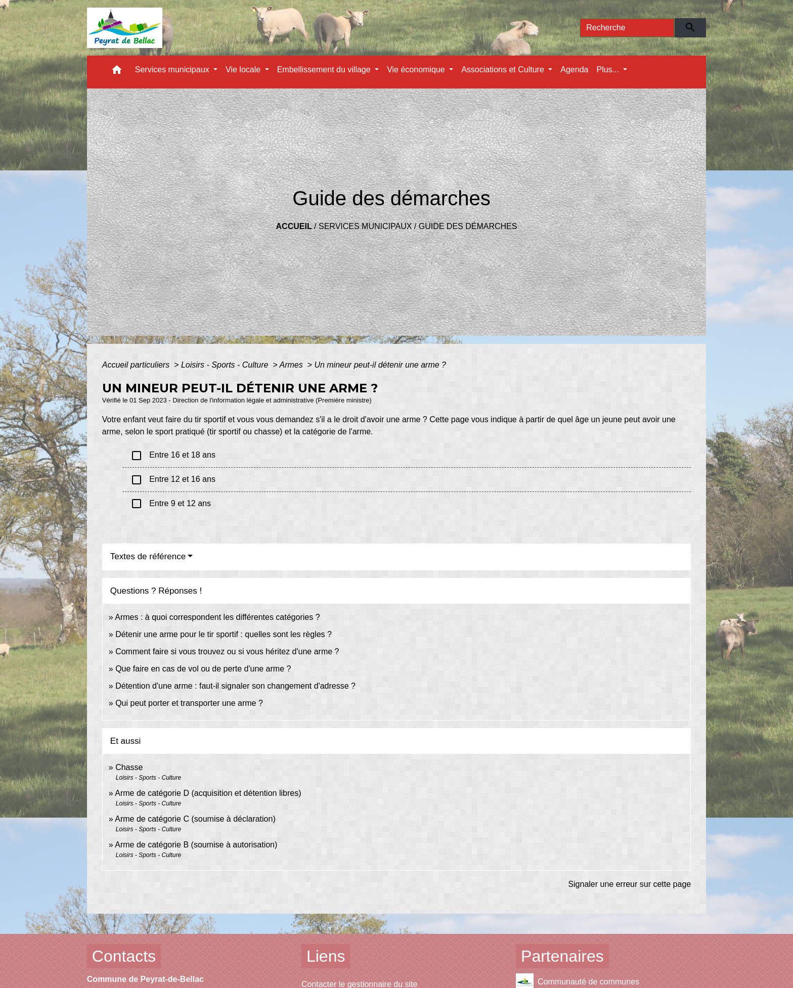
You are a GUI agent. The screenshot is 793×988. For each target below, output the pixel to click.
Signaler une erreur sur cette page (629, 884)
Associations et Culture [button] (503, 69)
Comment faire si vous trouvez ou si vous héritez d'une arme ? (227, 651)
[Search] (627, 27)
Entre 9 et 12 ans (170, 504)
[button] (117, 72)
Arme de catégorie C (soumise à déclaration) (195, 819)
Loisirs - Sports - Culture (226, 365)
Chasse (129, 767)
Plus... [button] (608, 69)
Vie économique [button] (417, 69)
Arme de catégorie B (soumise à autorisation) (196, 844)
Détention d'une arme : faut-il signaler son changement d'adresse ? (235, 686)
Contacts (124, 956)
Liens (325, 956)
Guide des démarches (468, 226)
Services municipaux (365, 226)
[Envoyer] (691, 27)
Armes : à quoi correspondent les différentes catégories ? (217, 617)
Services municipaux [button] (173, 69)
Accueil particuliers (137, 365)
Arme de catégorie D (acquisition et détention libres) (208, 793)
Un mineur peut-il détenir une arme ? (380, 365)
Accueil (294, 226)
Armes (292, 365)
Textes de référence (148, 556)
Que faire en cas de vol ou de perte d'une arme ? (203, 668)
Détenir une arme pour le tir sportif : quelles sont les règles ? (223, 634)
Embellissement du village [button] (325, 69)
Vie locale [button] (244, 69)
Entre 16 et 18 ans (172, 456)
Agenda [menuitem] (574, 69)
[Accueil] (124, 28)
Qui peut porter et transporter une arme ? (189, 703)
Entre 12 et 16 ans (172, 480)
